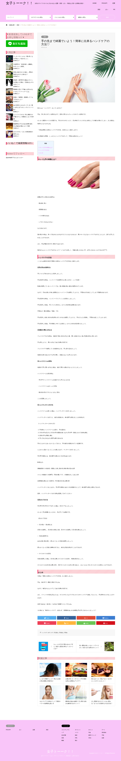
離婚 (63, 740)
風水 (76, 740)
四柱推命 (104, 732)
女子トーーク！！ (60, 751)
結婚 (103, 738)
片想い (90, 738)
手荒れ (66, 632)
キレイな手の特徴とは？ (46, 147)
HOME (95, 3)
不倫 (89, 732)
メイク (76, 732)
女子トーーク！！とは (46, 755)
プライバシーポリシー (59, 755)
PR (114, 9)
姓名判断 (64, 735)
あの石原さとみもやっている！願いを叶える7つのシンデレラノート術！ (23, 107)
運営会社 (68, 755)
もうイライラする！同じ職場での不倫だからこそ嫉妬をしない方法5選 (23, 117)
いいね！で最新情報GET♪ (20, 143)
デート (103, 729)
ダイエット (78, 729)
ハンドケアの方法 (44, 150)
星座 (63, 738)
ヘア (63, 732)
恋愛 (113, 3)
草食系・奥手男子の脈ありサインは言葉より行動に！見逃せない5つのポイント (23, 82)
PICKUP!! (104, 3)
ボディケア (50, 632)
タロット (90, 729)
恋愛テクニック (92, 735)
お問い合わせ (75, 755)
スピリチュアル (65, 729)
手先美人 (61, 632)
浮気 (76, 738)
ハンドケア (44, 632)
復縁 (76, 735)
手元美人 (56, 632)
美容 (99, 9)
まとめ (41, 153)
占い (106, 9)
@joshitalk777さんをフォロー (14, 157)
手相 (103, 735)
